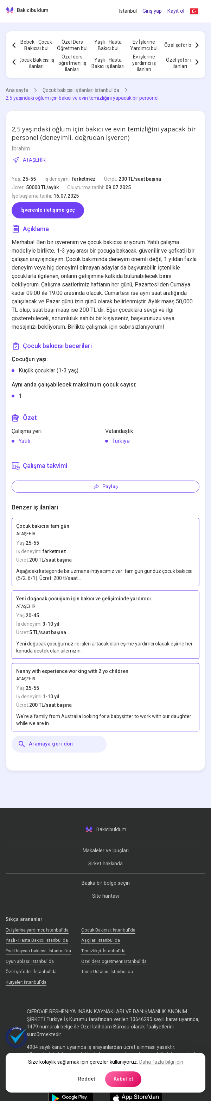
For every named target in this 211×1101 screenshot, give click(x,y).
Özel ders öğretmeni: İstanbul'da (114, 961)
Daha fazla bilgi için (161, 1062)
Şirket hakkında (105, 864)
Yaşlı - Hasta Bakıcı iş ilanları (107, 63)
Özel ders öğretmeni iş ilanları (72, 63)
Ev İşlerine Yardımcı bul (144, 45)
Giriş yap (152, 11)
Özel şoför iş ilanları (180, 63)
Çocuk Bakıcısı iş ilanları (36, 63)
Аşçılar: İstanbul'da (100, 940)
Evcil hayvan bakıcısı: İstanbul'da (38, 950)
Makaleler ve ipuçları (106, 851)
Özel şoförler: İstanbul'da (31, 971)
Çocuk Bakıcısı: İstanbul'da (108, 930)
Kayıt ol (175, 11)
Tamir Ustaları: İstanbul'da (107, 971)
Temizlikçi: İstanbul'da (103, 950)
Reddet (86, 1079)
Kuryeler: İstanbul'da (26, 982)
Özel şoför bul (179, 45)
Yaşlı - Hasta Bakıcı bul (108, 45)
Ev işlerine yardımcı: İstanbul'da (37, 930)
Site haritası (105, 896)
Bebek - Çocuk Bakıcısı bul (36, 45)
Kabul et (123, 1079)
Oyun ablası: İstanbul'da (30, 961)
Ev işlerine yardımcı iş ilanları (144, 63)
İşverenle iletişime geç (47, 210)
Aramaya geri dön (45, 744)
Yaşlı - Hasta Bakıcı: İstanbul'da (37, 940)
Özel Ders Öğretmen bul (72, 45)
